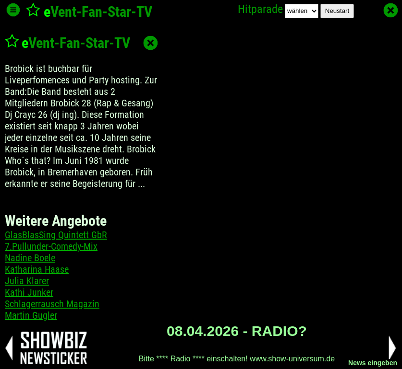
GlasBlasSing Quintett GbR (56, 235)
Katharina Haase (37, 269)
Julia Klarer (27, 281)
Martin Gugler (31, 315)
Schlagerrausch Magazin (52, 304)
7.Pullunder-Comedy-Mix (51, 246)
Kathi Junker (29, 292)
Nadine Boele (30, 258)
